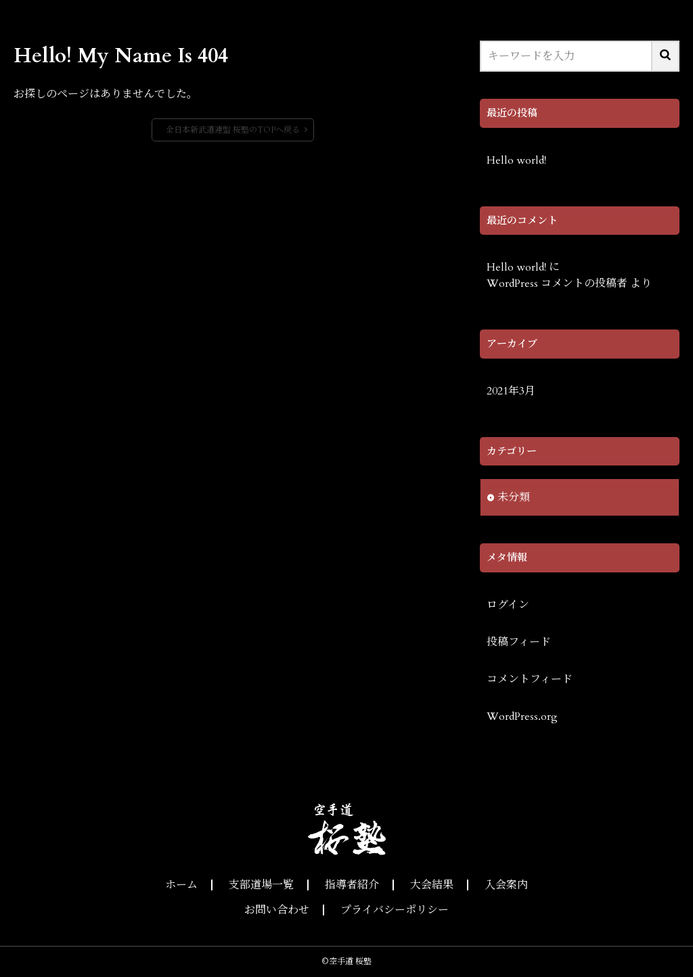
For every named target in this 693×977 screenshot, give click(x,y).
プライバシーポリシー (394, 910)
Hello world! (516, 160)
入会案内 (506, 885)
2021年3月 (511, 391)
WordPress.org (522, 716)
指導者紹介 (352, 885)
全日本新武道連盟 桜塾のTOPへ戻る (233, 129)
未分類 (513, 497)
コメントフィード (530, 679)
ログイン (508, 604)
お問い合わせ (276, 910)
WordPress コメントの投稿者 (557, 283)
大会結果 (431, 885)
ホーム (181, 885)
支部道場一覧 (261, 885)
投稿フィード (519, 642)
